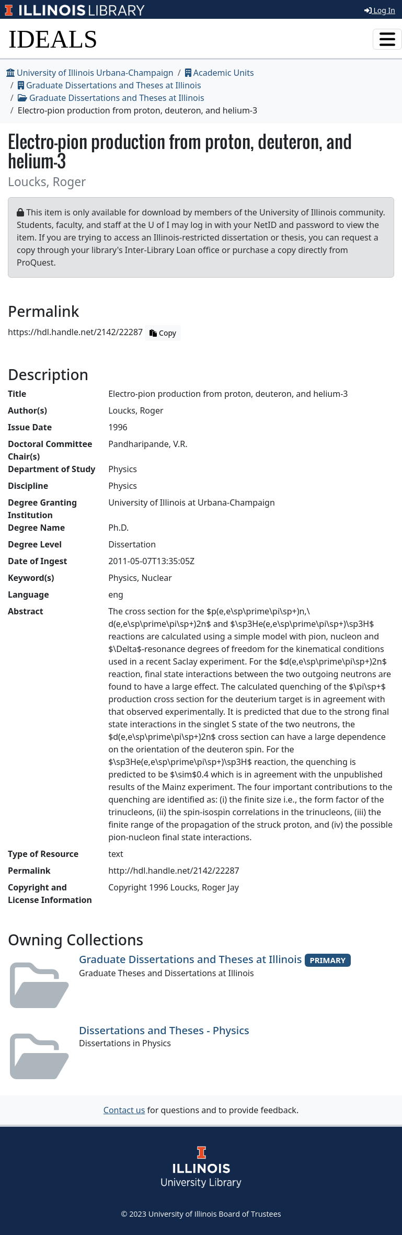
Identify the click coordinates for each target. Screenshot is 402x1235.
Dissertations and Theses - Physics (164, 1030)
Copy (163, 333)
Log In (379, 10)
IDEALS (53, 39)
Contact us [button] (124, 1110)
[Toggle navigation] (387, 39)
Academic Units (219, 72)
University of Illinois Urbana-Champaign (90, 72)
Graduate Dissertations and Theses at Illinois (109, 85)
